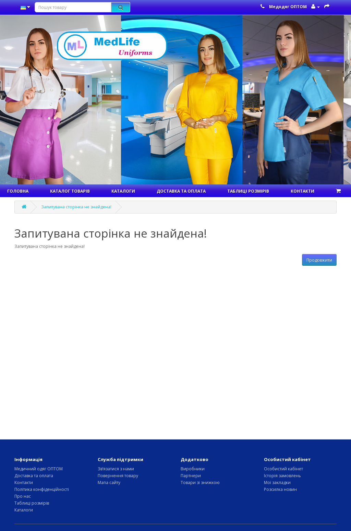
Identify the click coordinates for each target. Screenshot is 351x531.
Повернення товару (118, 476)
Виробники (193, 469)
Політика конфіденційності (41, 489)
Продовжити (319, 260)
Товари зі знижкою (200, 482)
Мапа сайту (109, 482)
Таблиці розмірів (248, 191)
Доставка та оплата (181, 191)
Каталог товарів (70, 191)
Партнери (191, 476)
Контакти (302, 191)
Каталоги (123, 191)
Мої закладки (277, 482)
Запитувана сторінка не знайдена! (76, 207)
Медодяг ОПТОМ (288, 7)
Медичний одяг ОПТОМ (38, 469)
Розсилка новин (280, 489)
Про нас (22, 496)
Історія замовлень (282, 476)
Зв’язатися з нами (116, 469)
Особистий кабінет (283, 469)
